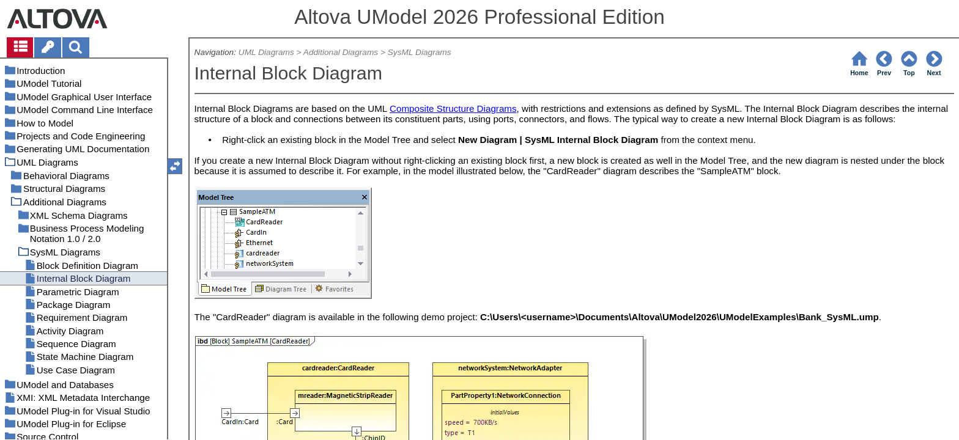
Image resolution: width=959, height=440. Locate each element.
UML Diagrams (266, 52)
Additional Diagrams (340, 52)
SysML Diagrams (419, 52)
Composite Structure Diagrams (453, 108)
